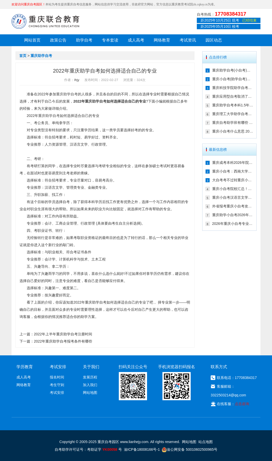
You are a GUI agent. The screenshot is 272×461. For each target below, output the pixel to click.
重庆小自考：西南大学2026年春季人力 (233, 171)
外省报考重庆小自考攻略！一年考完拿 (233, 206)
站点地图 (205, 442)
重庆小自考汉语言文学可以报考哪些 (233, 197)
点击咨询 (242, 404)
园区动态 (214, 40)
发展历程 (90, 377)
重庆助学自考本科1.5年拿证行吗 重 (233, 105)
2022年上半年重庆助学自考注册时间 (63, 334)
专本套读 (110, 40)
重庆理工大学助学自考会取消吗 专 (233, 114)
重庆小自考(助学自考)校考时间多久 (233, 79)
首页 (22, 56)
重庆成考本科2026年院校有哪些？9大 (233, 163)
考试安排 (57, 392)
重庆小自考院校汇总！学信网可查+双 (233, 189)
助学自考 (84, 40)
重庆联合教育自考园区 (45, 21)
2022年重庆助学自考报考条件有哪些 (63, 341)
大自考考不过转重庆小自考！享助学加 (233, 180)
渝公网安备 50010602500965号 (189, 449)
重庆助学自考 (41, 56)
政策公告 (58, 40)
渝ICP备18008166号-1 (142, 449)
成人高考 (136, 40)
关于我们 (91, 367)
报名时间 (57, 377)
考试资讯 (188, 40)
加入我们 (90, 385)
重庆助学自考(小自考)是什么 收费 (233, 70)
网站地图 (90, 392)
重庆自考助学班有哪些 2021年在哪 (233, 123)
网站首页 (32, 40)
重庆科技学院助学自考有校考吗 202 (233, 88)
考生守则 (57, 385)
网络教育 (162, 40)
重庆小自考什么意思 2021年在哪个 (233, 131)
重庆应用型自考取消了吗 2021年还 (233, 96)
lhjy (76, 80)
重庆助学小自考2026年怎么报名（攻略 (233, 215)
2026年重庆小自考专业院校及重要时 (233, 224)
